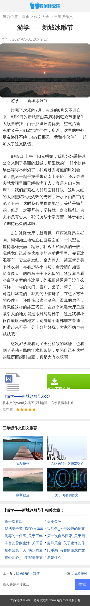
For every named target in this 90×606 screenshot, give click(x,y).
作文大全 (41, 17)
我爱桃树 (80, 573)
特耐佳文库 (41, 600)
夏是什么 (54, 557)
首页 (26, 17)
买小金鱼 (54, 521)
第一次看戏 (14, 521)
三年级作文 (63, 17)
